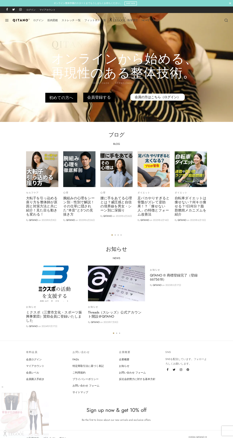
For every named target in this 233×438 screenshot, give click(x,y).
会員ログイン (34, 359)
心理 (65, 192)
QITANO (33, 220)
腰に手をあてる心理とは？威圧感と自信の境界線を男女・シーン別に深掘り (116, 204)
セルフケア (32, 192)
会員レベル (32, 372)
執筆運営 (132, 20)
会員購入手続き (35, 379)
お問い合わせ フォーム (86, 385)
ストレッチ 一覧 (71, 20)
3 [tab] (119, 333)
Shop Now (151, 3)
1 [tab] (112, 235)
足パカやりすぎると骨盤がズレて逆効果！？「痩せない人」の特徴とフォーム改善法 (154, 206)
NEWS (145, 20)
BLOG (156, 20)
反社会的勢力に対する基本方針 (137, 379)
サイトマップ (80, 392)
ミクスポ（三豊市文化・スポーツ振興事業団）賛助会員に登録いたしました (54, 316)
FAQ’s (76, 359)
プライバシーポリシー (86, 379)
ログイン (31, 9)
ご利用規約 (79, 372)
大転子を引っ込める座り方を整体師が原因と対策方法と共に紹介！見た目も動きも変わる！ (42, 206)
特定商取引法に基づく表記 (88, 366)
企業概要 (124, 359)
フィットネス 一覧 (95, 20)
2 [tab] (116, 333)
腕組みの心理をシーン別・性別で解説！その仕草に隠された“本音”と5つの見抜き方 (79, 206)
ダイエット (144, 192)
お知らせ (31, 306)
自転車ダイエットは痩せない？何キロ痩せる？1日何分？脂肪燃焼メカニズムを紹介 (190, 206)
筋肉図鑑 (52, 20)
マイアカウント (47, 9)
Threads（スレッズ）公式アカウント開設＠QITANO (115, 314)
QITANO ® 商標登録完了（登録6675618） (174, 277)
